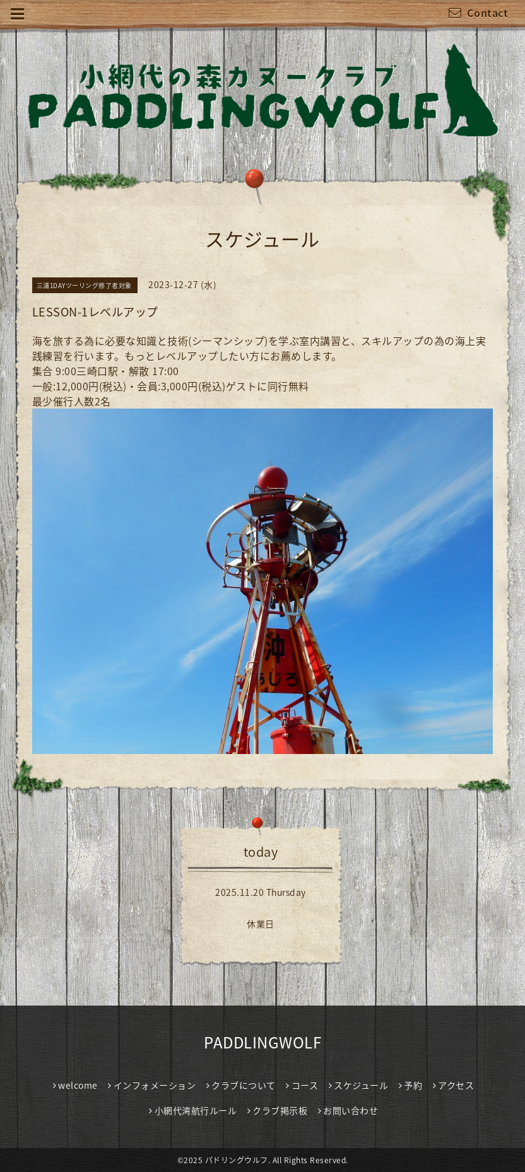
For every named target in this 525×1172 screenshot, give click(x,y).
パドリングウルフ (236, 1160)
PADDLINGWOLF (262, 1042)
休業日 (260, 923)
